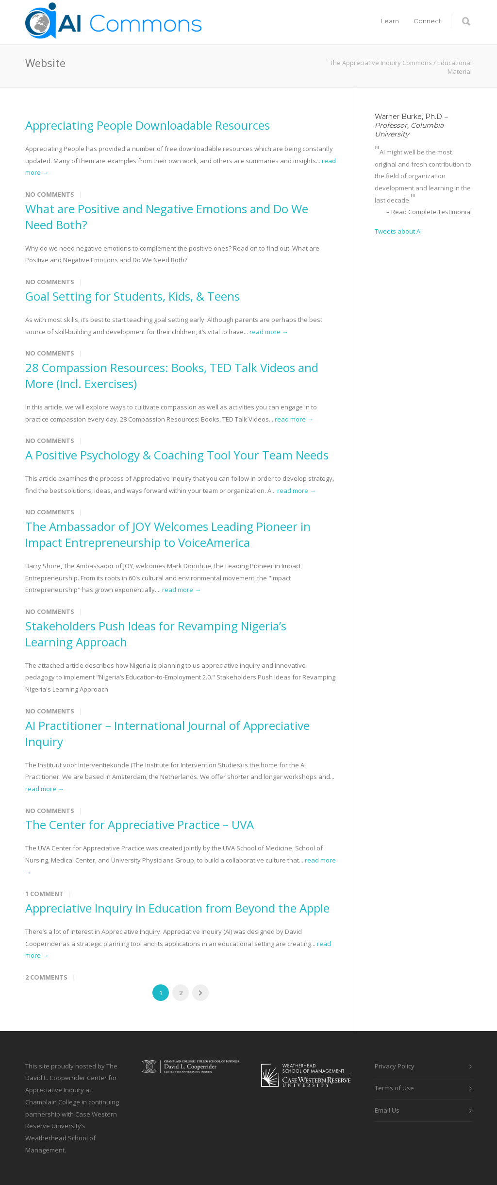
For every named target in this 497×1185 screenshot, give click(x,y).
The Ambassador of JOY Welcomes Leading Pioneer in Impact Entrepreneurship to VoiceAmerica (168, 534)
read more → (268, 331)
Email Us (387, 1110)
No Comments (49, 194)
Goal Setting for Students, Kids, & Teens (132, 296)
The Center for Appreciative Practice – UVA (139, 824)
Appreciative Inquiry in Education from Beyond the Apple (177, 908)
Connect (427, 21)
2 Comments (46, 977)
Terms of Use (394, 1087)
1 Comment (44, 893)
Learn (390, 21)
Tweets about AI (398, 231)
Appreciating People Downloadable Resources (147, 125)
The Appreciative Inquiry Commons (381, 62)
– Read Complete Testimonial (429, 211)
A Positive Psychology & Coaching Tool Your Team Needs (177, 455)
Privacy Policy (394, 1066)
